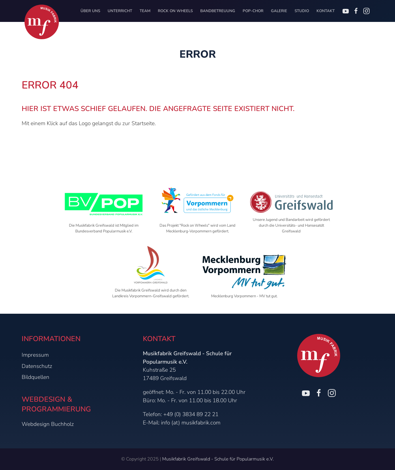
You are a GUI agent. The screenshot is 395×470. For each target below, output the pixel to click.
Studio (302, 11)
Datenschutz (37, 366)
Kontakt (326, 11)
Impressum (35, 355)
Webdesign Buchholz (48, 424)
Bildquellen (35, 377)
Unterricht (120, 11)
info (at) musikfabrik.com (190, 422)
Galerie (279, 11)
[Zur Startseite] (42, 22)
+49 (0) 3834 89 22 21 (190, 414)
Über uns (90, 11)
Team (145, 11)
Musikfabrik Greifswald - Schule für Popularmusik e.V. (218, 459)
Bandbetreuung (217, 11)
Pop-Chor (253, 11)
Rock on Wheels (175, 11)
